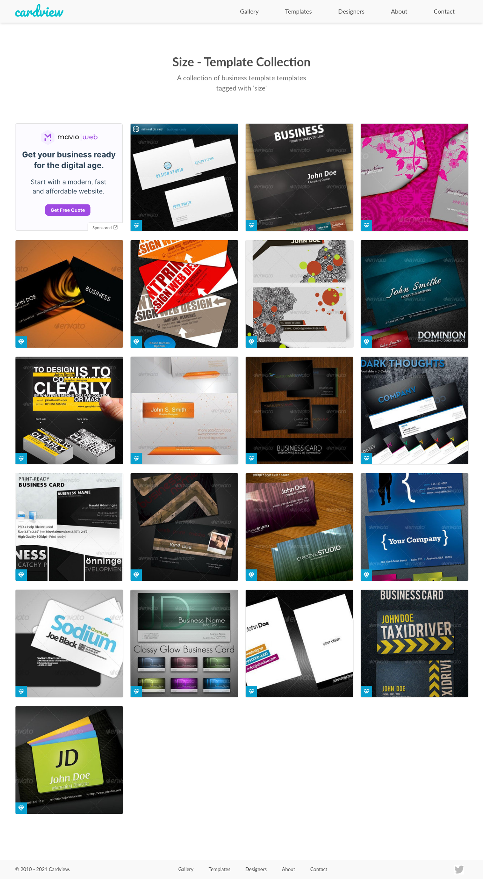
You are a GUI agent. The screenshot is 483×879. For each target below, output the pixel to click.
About (399, 11)
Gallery (249, 11)
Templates (298, 11)
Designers (351, 11)
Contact (444, 11)
